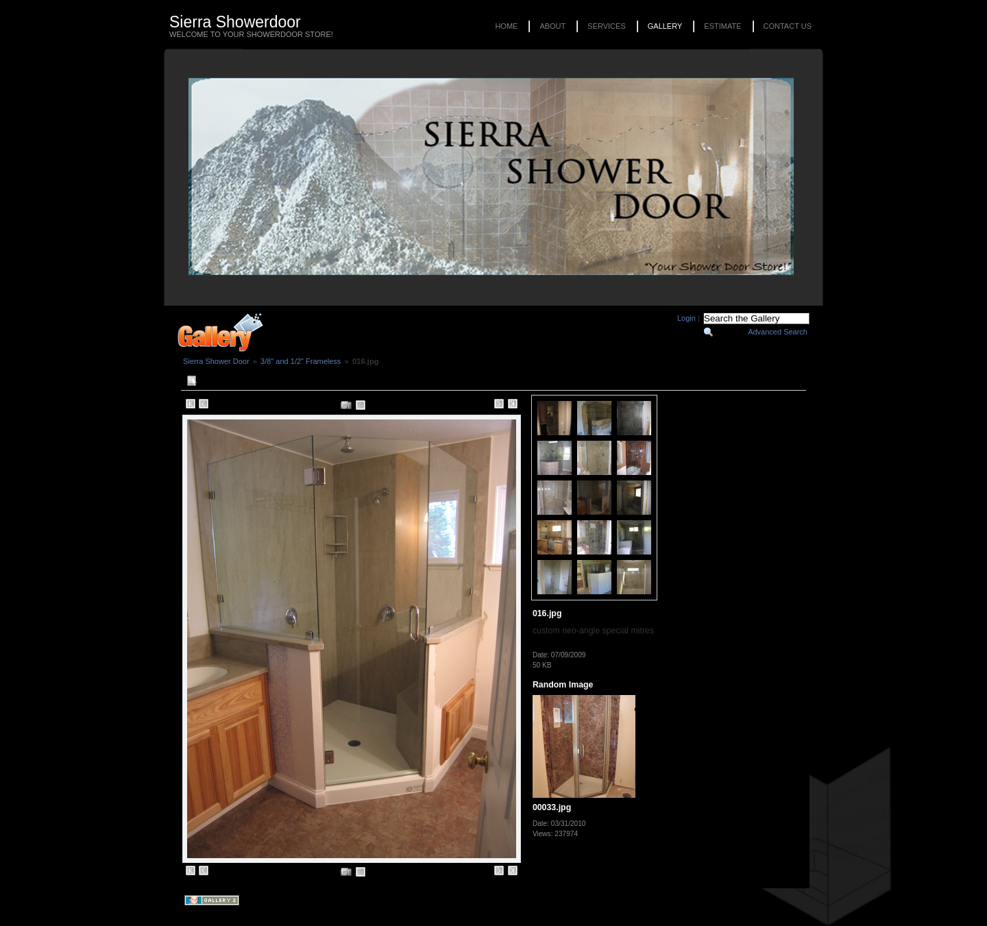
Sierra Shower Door (216, 361)
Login (686, 318)
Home (506, 26)
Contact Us (788, 26)
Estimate (722, 26)
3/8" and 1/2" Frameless (300, 361)
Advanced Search (777, 332)
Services (606, 26)
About (552, 26)
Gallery (665, 26)
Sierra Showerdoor (235, 22)
